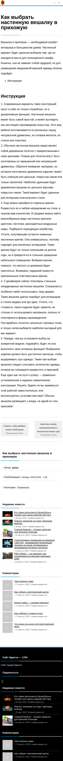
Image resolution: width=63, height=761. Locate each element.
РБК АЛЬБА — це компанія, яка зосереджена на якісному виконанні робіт (32, 556)
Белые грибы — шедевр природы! (31, 602)
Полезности (23, 487)
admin (15, 467)
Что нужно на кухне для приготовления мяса (34, 625)
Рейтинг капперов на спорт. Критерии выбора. (33, 522)
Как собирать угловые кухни (28, 613)
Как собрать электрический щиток (31, 592)
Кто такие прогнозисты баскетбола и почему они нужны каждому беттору (32, 513)
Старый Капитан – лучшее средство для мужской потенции (32, 530)
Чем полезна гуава (23, 581)
